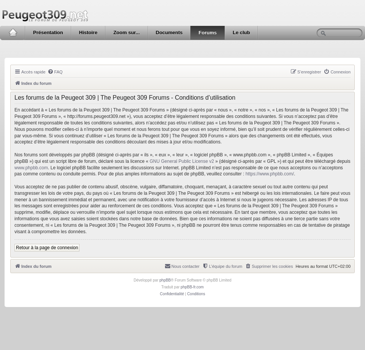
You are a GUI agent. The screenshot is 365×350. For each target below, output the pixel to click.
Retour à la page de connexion (47, 247)
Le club (241, 32)
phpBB (165, 280)
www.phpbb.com (31, 167)
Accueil (12, 33)
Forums (207, 32)
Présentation (48, 32)
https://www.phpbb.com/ (270, 174)
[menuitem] (55, 71)
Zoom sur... (126, 32)
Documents (169, 32)
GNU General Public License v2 (182, 161)
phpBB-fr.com (192, 287)
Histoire (88, 32)
